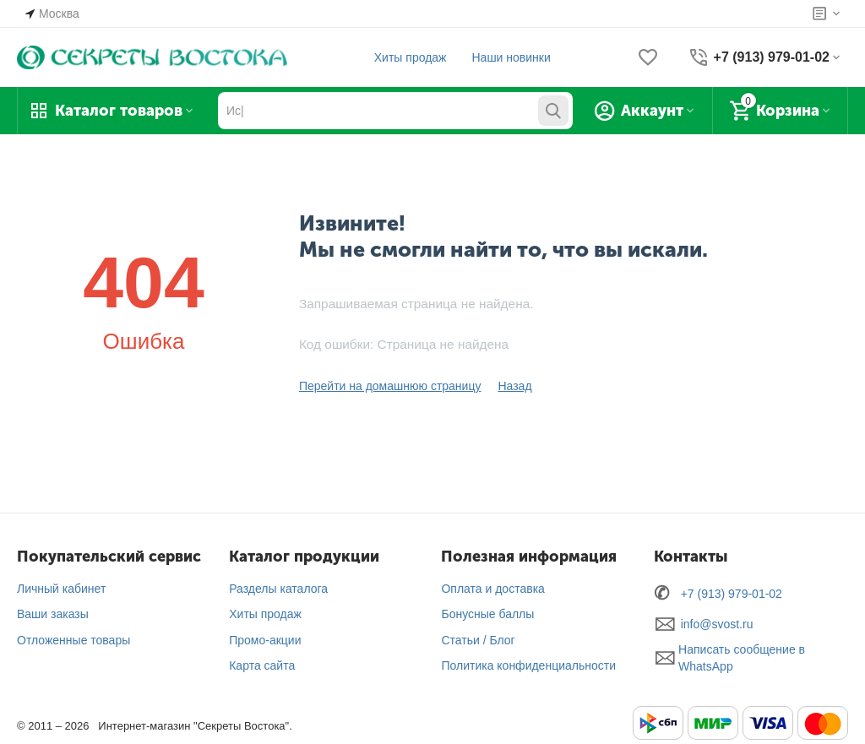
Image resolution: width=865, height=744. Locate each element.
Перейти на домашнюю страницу (390, 386)
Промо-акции (265, 640)
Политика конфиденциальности (528, 665)
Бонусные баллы (487, 614)
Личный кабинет (61, 588)
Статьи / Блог (477, 640)
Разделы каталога (278, 588)
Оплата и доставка (492, 588)
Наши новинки (510, 57)
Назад (514, 386)
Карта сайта (262, 665)
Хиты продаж (410, 57)
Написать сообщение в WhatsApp (741, 658)
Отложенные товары (73, 640)
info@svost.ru (717, 624)
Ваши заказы (53, 614)
